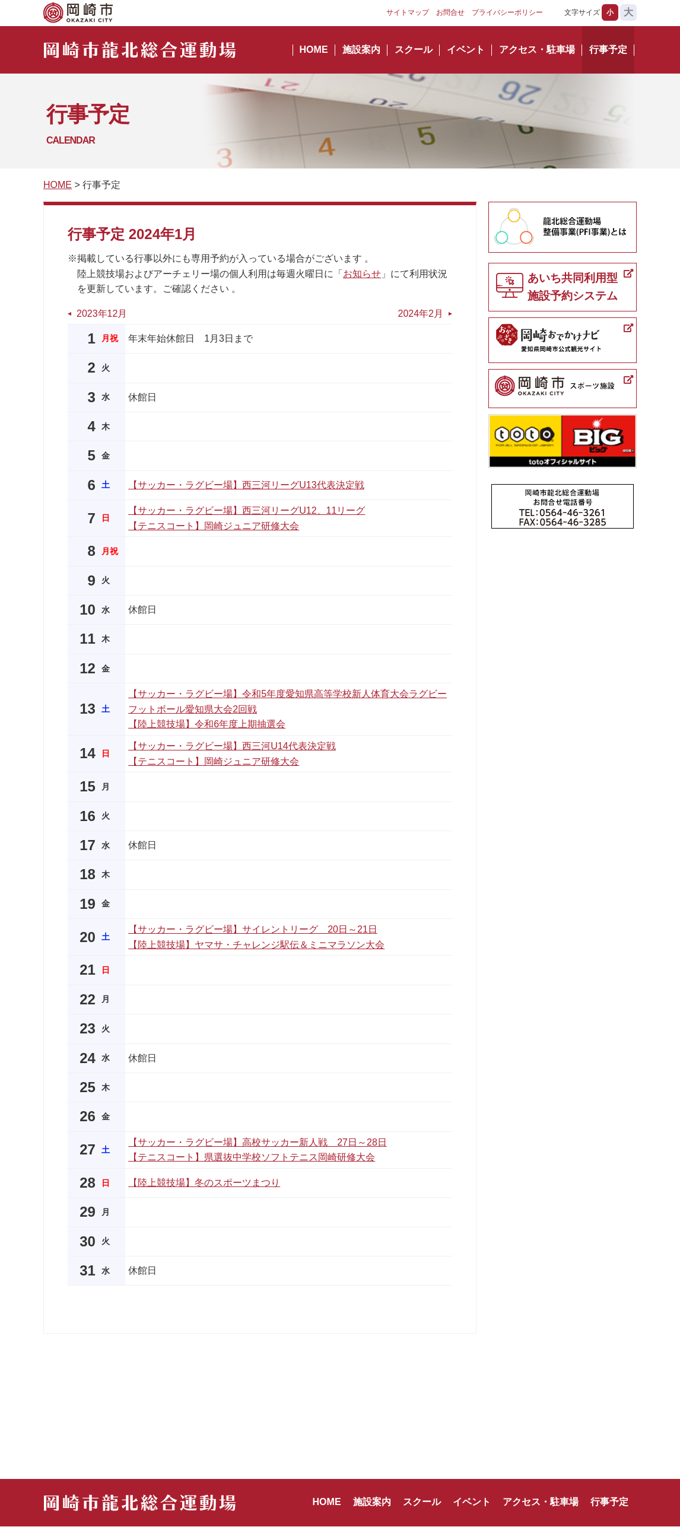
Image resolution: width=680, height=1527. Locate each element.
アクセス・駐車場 (537, 49)
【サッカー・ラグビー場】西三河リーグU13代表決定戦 (246, 485)
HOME (314, 49)
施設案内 (361, 49)
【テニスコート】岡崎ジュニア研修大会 (213, 526)
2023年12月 (102, 313)
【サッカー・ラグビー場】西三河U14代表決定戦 (231, 746)
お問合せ (450, 12)
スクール (414, 49)
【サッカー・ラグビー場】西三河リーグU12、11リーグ (246, 510)
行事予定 (608, 49)
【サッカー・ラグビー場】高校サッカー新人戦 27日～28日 (257, 1142)
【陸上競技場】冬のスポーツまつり (204, 1183)
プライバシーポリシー (507, 12)
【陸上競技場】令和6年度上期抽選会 (206, 724)
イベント (466, 49)
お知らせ (362, 274)
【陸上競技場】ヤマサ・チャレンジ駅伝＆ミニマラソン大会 (256, 945)
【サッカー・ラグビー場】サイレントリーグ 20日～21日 (252, 929)
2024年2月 (421, 313)
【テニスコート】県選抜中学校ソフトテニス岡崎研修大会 (251, 1157)
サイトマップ (407, 12)
